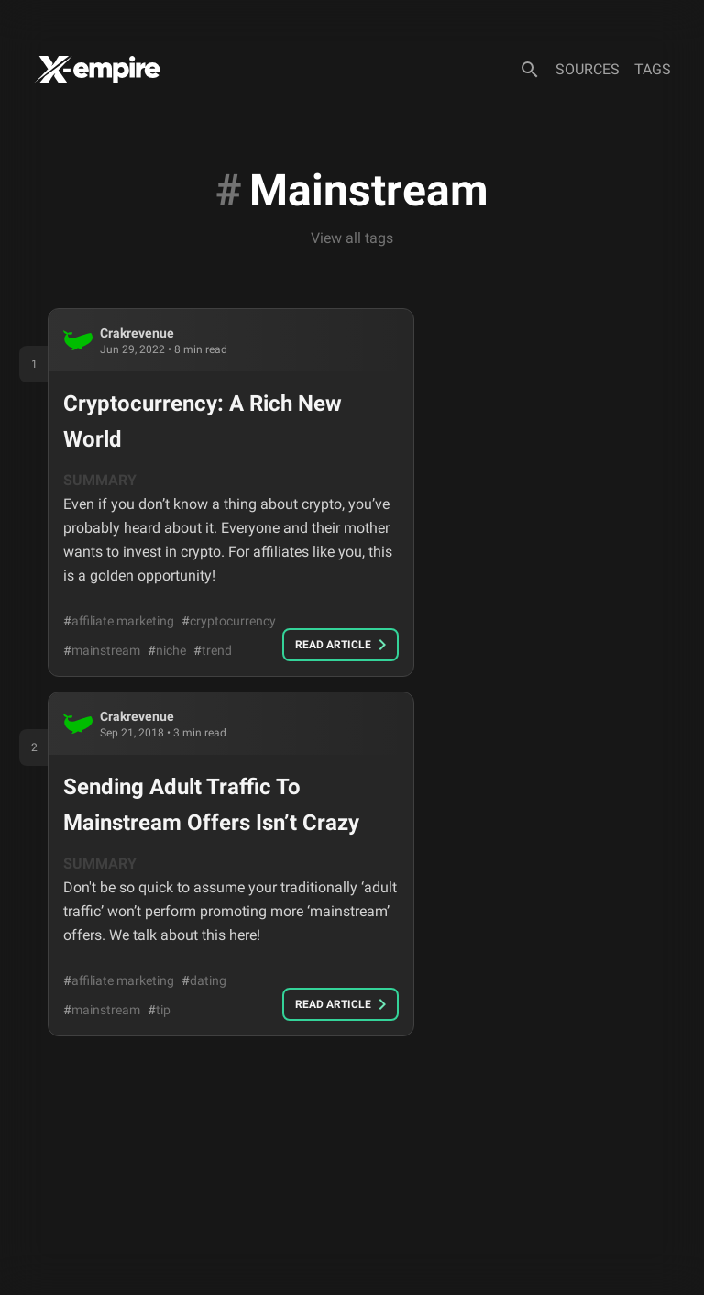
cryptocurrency (229, 621)
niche (167, 650)
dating (204, 980)
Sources (588, 69)
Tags (652, 69)
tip (159, 1009)
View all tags (352, 238)
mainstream (101, 650)
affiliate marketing (118, 621)
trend (212, 650)
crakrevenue (137, 333)
